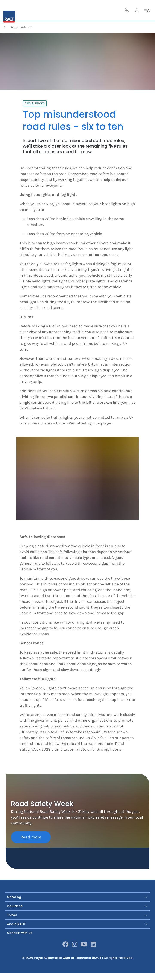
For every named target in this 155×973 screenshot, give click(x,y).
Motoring (77, 897)
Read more (30, 837)
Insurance (77, 906)
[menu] (147, 10)
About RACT (77, 924)
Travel (77, 915)
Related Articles (17, 27)
